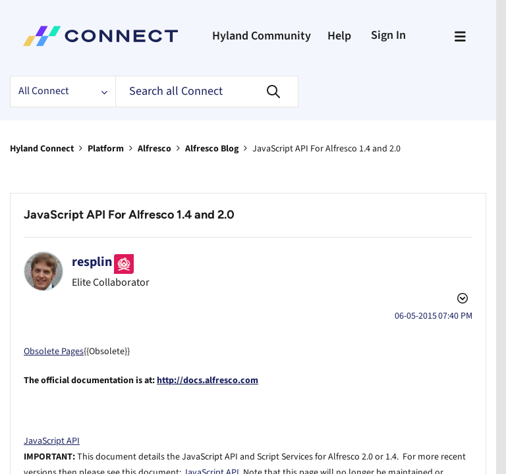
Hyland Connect (45, 148)
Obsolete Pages (57, 335)
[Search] (213, 91)
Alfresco (166, 148)
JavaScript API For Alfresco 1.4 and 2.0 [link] (355, 148)
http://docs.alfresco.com (221, 364)
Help (342, 36)
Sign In (394, 34)
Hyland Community (259, 36)
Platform (113, 148)
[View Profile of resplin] (94, 262)
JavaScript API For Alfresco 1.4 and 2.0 (133, 215)
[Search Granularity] (65, 91)
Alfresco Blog (230, 148)
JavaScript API (54, 425)
